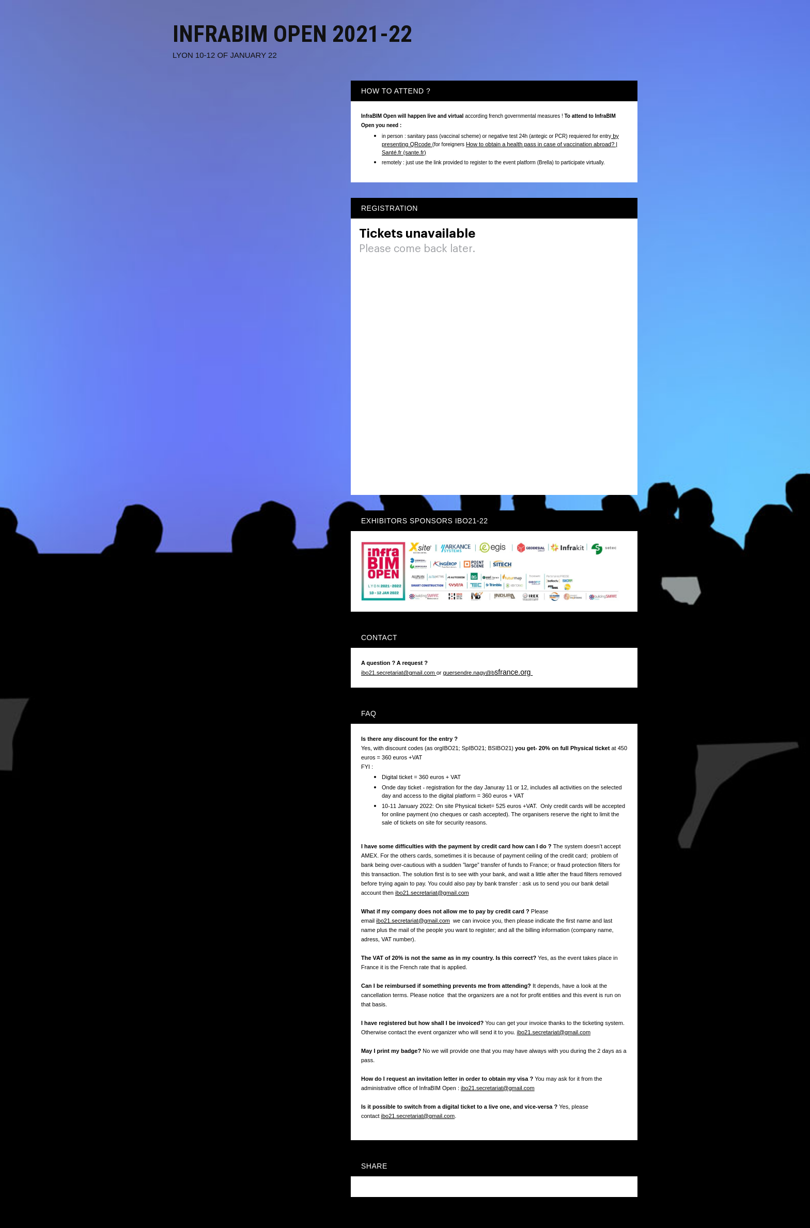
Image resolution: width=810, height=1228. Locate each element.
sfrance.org (513, 672)
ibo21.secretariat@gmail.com (399, 673)
